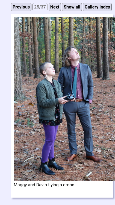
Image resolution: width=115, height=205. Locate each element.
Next (54, 7)
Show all (72, 7)
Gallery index (97, 7)
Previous (21, 7)
